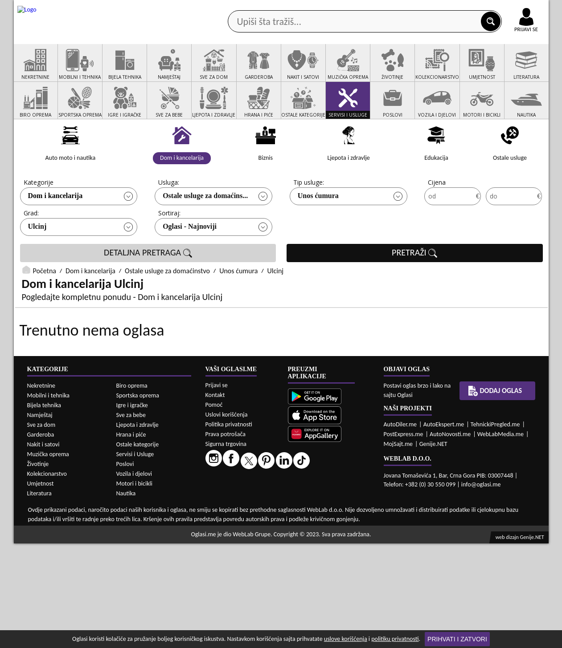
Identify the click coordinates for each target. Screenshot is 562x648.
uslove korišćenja (345, 639)
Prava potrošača (225, 539)
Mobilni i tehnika (48, 500)
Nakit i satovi (43, 549)
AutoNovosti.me (450, 539)
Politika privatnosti (228, 529)
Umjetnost (40, 588)
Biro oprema (132, 490)
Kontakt (445, 8)
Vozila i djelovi (134, 578)
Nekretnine (41, 490)
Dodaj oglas (520, 70)
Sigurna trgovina (226, 548)
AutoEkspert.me (443, 529)
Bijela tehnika (44, 510)
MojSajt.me (398, 548)
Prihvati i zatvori (457, 639)
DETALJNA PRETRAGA (148, 286)
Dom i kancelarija (55, 229)
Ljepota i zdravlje (137, 529)
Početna (44, 304)
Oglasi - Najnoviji (190, 260)
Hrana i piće (131, 539)
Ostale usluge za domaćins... (205, 229)
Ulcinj (37, 260)
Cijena (437, 216)
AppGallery (344, 9)
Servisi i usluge (383, 70)
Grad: (31, 247)
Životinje (38, 568)
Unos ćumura (318, 229)
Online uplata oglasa (508, 9)
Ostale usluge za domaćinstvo (167, 304)
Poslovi (125, 568)
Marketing (397, 9)
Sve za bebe (131, 519)
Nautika (126, 598)
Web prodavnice (146, 70)
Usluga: (168, 216)
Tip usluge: (308, 216)
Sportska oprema (138, 500)
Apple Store (289, 8)
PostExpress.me (403, 539)
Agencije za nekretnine (301, 70)
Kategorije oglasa (71, 70)
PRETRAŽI (414, 286)
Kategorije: (39, 216)
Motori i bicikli (134, 588)
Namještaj (40, 519)
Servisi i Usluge (135, 559)
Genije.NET (433, 548)
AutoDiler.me (400, 529)
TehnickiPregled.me (495, 529)
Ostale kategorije (137, 549)
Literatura (39, 598)
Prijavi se (216, 490)
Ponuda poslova (454, 70)
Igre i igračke (132, 510)
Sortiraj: (169, 247)
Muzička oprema (48, 559)
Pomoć (214, 509)
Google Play (231, 8)
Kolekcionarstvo (47, 578)
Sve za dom (41, 529)
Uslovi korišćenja (226, 519)
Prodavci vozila (219, 70)
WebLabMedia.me (500, 539)
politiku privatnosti (394, 639)
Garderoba (40, 539)
